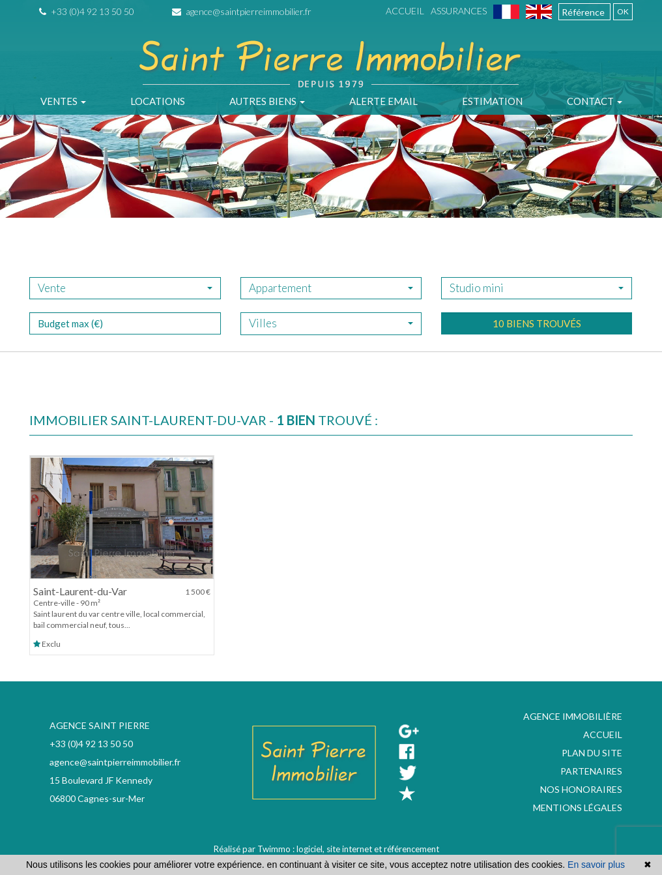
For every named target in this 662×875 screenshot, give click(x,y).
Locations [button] (157, 101)
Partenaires (591, 771)
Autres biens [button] (267, 101)
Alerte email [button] (383, 101)
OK (623, 11)
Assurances (459, 10)
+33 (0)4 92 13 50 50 (86, 11)
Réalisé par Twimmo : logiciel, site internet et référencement (326, 849)
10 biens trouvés (537, 344)
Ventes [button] (63, 101)
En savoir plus (596, 864)
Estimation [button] (492, 101)
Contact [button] (594, 101)
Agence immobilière (572, 716)
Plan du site (592, 752)
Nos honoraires (581, 789)
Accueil (405, 10)
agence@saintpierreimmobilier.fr (241, 11)
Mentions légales (577, 807)
